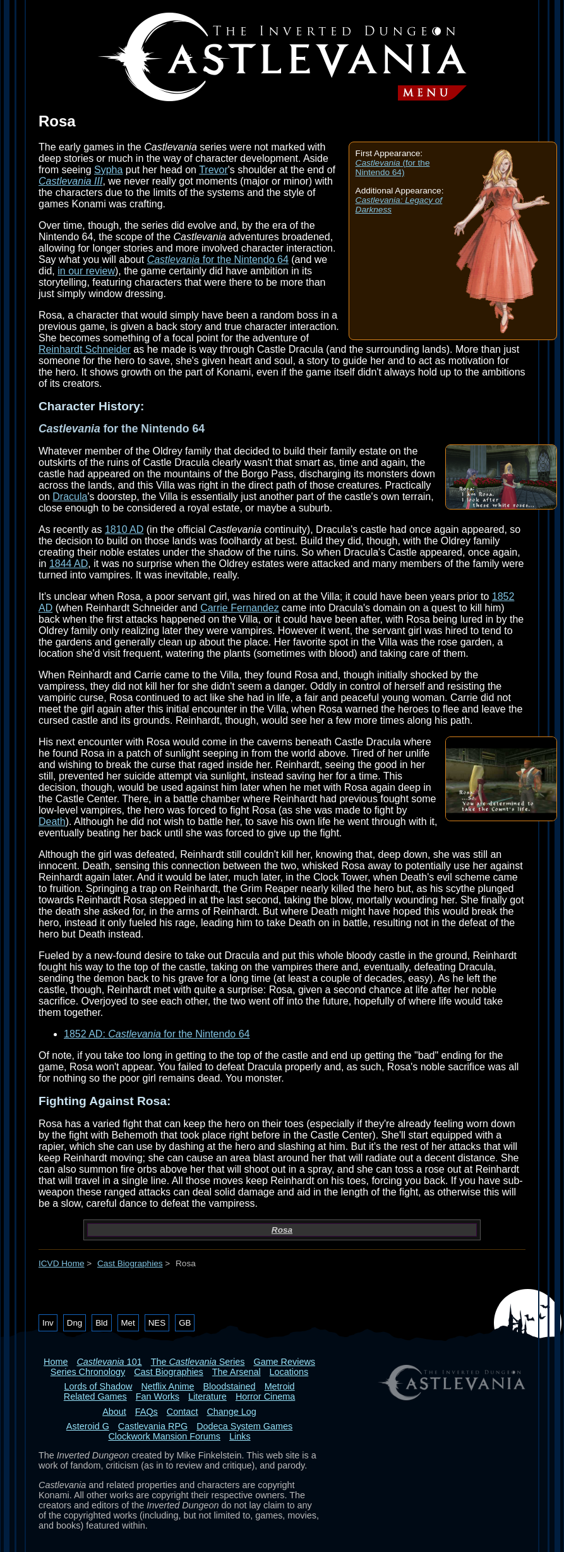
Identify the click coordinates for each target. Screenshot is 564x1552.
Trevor (213, 169)
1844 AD (68, 563)
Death (52, 821)
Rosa (282, 1230)
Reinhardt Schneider (85, 349)
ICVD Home (62, 1263)
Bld (101, 1323)
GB (185, 1323)
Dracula (69, 496)
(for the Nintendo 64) (393, 167)
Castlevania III (70, 181)
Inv (48, 1323)
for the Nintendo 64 (218, 259)
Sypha (108, 169)
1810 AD (124, 529)
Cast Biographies (130, 1263)
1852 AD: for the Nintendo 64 (156, 1034)
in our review (86, 271)
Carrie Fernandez (239, 607)
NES (156, 1323)
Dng (74, 1323)
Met (128, 1323)
